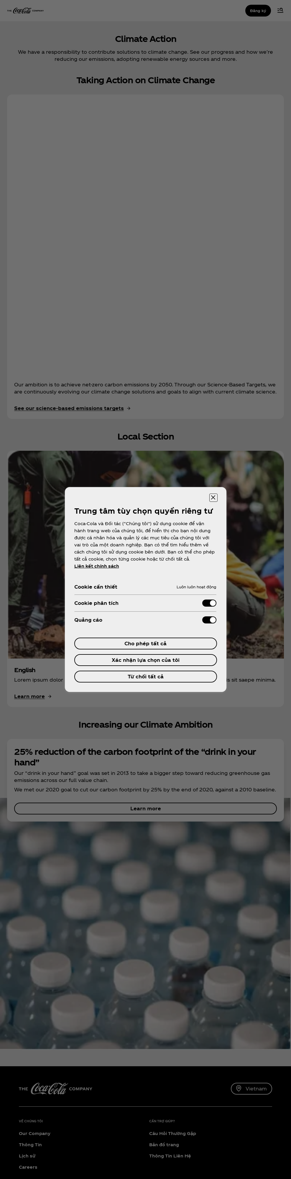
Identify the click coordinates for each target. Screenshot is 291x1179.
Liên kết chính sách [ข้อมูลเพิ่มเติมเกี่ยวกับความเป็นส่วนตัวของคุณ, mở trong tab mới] (96, 566)
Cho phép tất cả (145, 643)
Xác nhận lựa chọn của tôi (146, 660)
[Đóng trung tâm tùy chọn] (213, 497)
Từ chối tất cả (146, 676)
